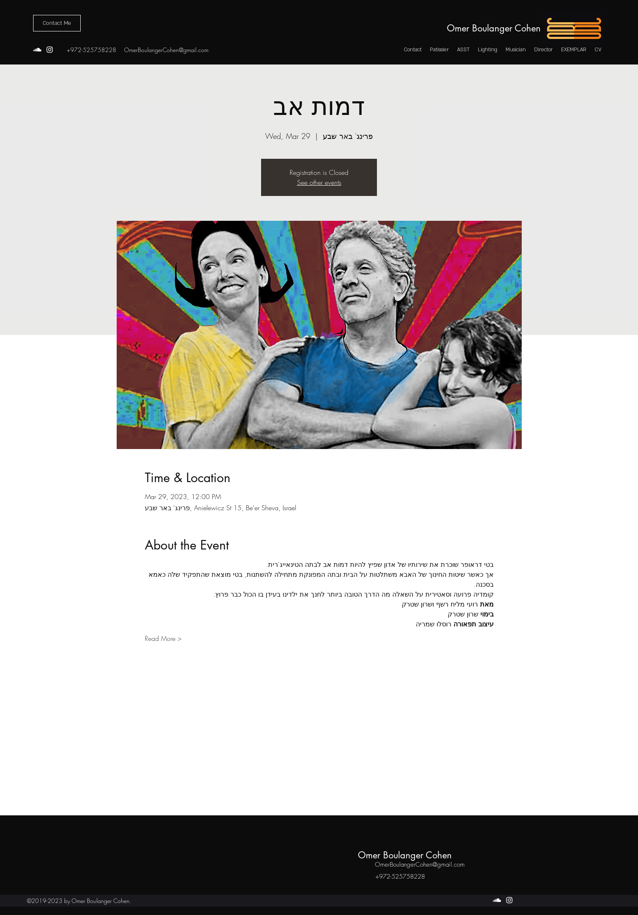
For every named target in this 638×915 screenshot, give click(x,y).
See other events (319, 182)
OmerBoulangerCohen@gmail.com (166, 50)
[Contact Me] (57, 23)
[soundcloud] (37, 49)
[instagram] (50, 49)
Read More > (163, 638)
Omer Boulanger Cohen (494, 28)
